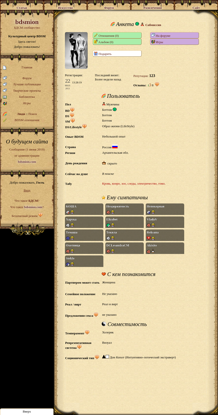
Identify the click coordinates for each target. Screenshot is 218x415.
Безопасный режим (24, 216)
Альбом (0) (103, 42)
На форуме (160, 35)
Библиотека (19, 97)
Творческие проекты (22, 91)
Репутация (140, 76)
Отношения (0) (106, 35)
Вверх (27, 411)
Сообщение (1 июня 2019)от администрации (27, 155)
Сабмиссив (153, 25)
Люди (21, 114)
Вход (27, 190)
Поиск (32, 114)
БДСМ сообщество (27, 23)
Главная (17, 67)
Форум (17, 78)
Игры (17, 103)
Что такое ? (26, 200)
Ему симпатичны (125, 197)
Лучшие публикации (22, 84)
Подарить (102, 53)
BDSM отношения (21, 120)
